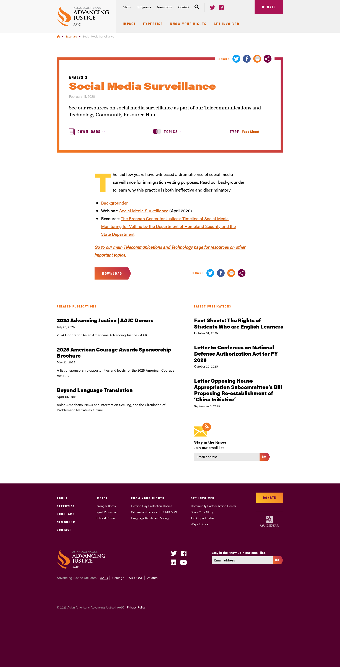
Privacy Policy (136, 607)
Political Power (105, 518)
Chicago (118, 577)
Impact (129, 24)
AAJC (104, 577)
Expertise (153, 24)
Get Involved (227, 24)
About (127, 7)
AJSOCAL (136, 577)
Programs (144, 7)
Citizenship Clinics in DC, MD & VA (154, 512)
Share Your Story (202, 512)
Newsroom (164, 7)
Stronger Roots (106, 506)
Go (264, 456)
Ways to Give (199, 524)
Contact (183, 7)
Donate (269, 6)
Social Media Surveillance (143, 210)
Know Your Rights (188, 24)
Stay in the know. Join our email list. (239, 552)
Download (112, 273)
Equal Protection (107, 512)
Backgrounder (115, 203)
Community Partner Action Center (213, 506)
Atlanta (152, 577)
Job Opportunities (202, 518)
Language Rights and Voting (150, 518)
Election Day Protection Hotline (151, 506)
